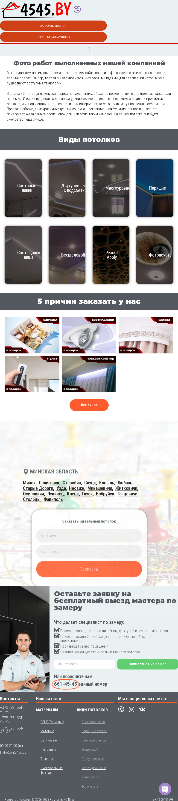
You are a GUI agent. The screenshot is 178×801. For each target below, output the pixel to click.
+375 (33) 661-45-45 (11, 720)
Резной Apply (112, 255)
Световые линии (26, 188)
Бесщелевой (73, 255)
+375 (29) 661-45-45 (11, 709)
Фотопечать (160, 255)
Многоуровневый (121, 188)
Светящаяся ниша (28, 255)
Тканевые (48, 759)
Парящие (157, 188)
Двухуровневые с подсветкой (76, 188)
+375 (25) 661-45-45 (11, 730)
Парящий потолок (94, 731)
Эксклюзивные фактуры (52, 770)
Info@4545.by (13, 752)
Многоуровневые (94, 768)
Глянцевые (48, 749)
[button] (89, 50)
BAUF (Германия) (52, 722)
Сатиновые (49, 740)
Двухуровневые (93, 759)
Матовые (47, 731)
